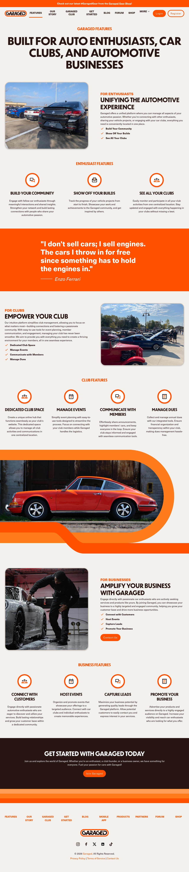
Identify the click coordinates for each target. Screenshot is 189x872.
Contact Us (110, 637)
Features (36, 12)
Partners (141, 816)
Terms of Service (96, 858)
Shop (131, 12)
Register (176, 13)
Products (122, 816)
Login (159, 13)
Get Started (91, 13)
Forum (119, 12)
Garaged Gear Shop (120, 3)
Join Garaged (94, 773)
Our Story (52, 13)
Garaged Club (71, 13)
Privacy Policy (77, 858)
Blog (107, 12)
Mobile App (104, 818)
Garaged (87, 853)
